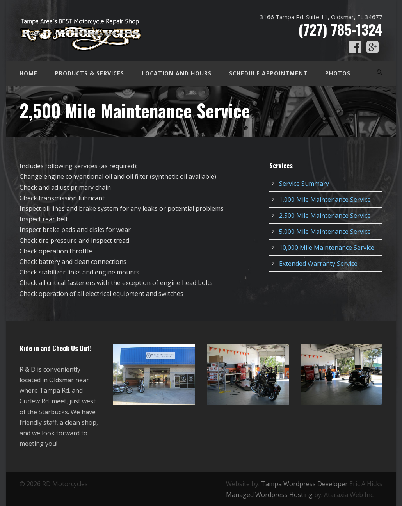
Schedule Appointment (268, 73)
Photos (337, 73)
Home (28, 73)
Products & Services (89, 73)
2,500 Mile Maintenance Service (325, 215)
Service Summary (304, 183)
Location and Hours (177, 73)
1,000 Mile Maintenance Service (325, 199)
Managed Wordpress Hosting (269, 494)
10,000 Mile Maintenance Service (326, 247)
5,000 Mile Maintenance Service (325, 231)
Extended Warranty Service (318, 263)
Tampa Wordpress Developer (304, 483)
